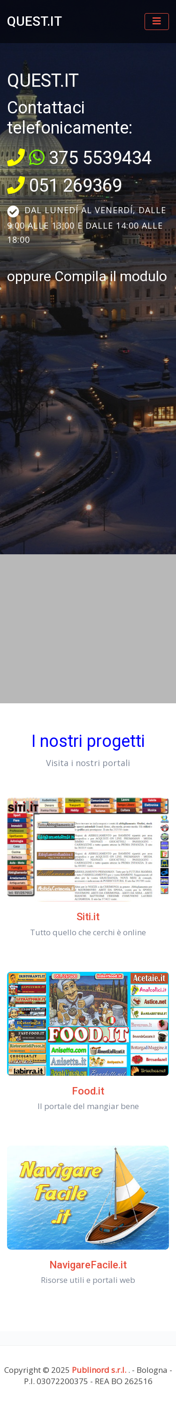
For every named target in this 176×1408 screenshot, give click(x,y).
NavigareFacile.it (88, 1265)
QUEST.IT (34, 21)
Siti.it (88, 917)
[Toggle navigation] (157, 21)
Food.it (88, 1091)
